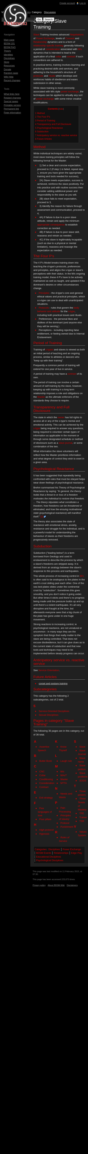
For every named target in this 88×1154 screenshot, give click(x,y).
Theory (7, 51)
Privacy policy (39, 885)
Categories (40, 849)
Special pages (11, 101)
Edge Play (76, 852)
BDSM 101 (9, 43)
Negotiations (77, 34)
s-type (71, 311)
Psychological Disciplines (49, 860)
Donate (7, 69)
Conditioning (46, 779)
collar (58, 56)
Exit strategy (46, 797)
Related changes (12, 98)
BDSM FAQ (10, 47)
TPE (81, 813)
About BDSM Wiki (56, 885)
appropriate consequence (50, 224)
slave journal (65, 442)
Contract (43, 787)
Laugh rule (66, 760)
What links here (12, 94)
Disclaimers (72, 885)
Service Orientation (48, 670)
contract (71, 56)
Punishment (66, 826)
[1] (42, 516)
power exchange (70, 91)
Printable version (12, 105)
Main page (9, 40)
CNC (42, 771)
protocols (38, 75)
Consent (70, 38)
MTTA (63, 783)
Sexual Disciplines (48, 714)
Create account (67, 3)
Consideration (46, 783)
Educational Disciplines (48, 856)
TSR (81, 821)
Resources (9, 65)
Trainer (83, 817)
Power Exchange (45, 38)
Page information (12, 112)
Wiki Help (8, 77)
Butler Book (45, 760)
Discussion (50, 12)
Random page (11, 73)
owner (61, 417)
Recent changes (12, 80)
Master (41, 396)
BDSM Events (43, 852)
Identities (8, 54)
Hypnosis (44, 833)
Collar (42, 775)
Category (37, 12)
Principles (44, 293)
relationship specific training (48, 45)
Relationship (40, 42)
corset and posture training (53, 683)
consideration (53, 49)
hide (61, 109)
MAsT (63, 775)
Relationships (61, 852)
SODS (82, 780)
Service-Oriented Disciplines (54, 711)
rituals (52, 75)
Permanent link (11, 109)
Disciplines (54, 849)
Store (6, 62)
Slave (36, 34)
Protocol (64, 823)
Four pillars (45, 819)
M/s (80, 49)
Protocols (44, 307)
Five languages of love (45, 812)
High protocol (46, 829)
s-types (49, 349)
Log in (82, 3)
